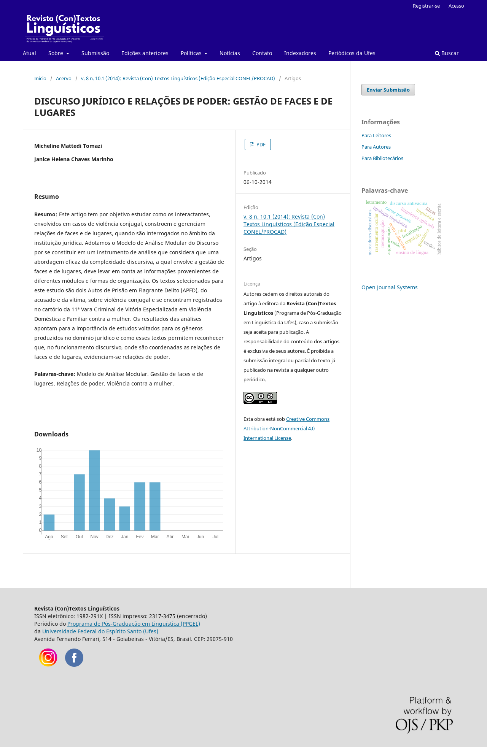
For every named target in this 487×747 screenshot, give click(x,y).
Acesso (456, 5)
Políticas (192, 53)
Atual (29, 53)
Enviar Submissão (388, 89)
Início (40, 78)
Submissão (95, 53)
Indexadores (300, 53)
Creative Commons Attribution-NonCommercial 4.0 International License (286, 428)
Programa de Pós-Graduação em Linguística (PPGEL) (133, 623)
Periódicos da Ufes (352, 53)
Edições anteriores (145, 53)
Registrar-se (426, 5)
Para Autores (376, 146)
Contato (262, 53)
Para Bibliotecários (382, 158)
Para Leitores (376, 135)
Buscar (447, 53)
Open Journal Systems (389, 287)
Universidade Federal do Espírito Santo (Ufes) (100, 631)
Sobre (56, 53)
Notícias (230, 53)
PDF (260, 144)
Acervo (64, 78)
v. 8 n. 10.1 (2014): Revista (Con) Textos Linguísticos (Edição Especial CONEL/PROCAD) (178, 78)
